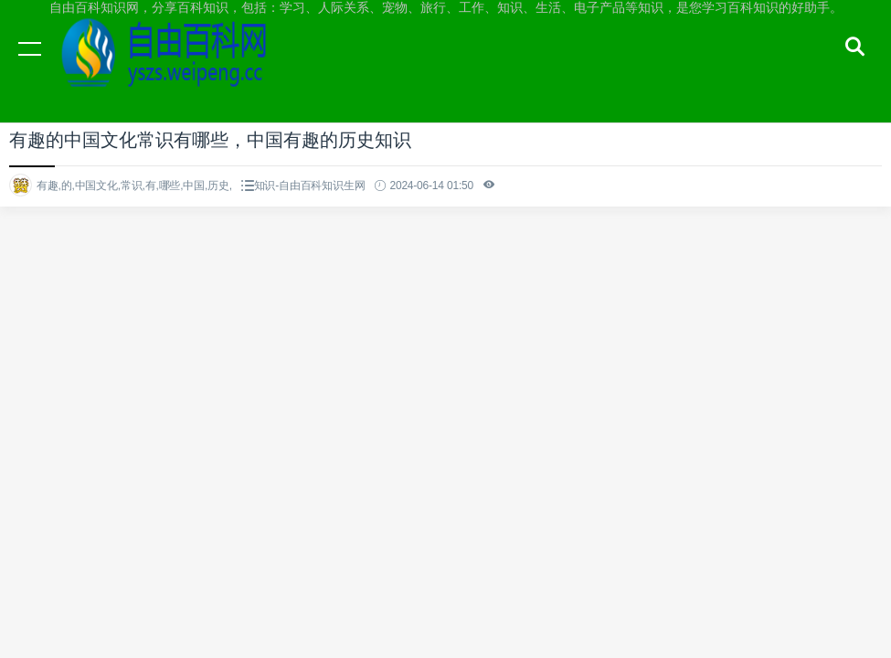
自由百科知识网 (173, 65)
